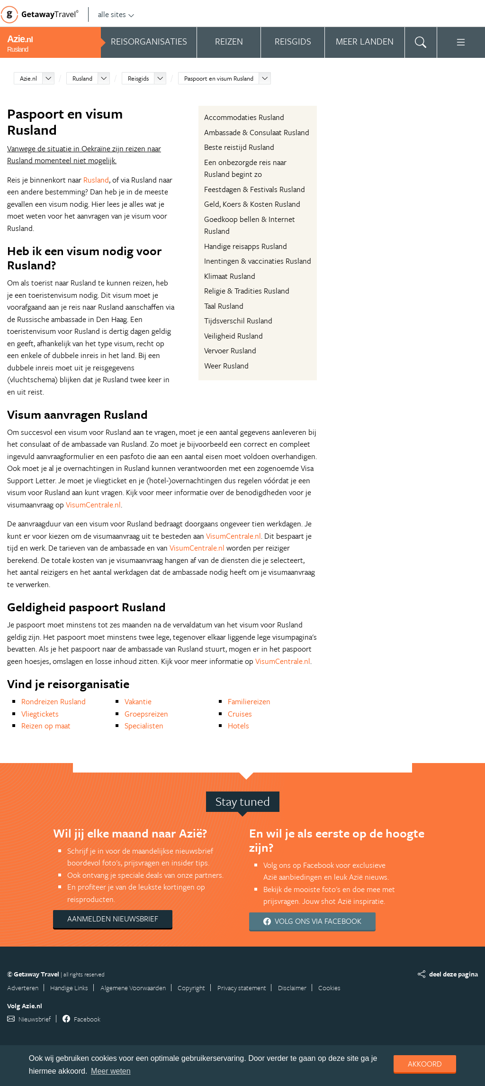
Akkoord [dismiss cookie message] (425, 1063)
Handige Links (69, 988)
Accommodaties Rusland (244, 117)
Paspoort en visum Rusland (218, 78)
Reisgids (138, 78)
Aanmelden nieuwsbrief (112, 918)
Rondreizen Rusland (53, 701)
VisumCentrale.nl (93, 504)
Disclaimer (292, 988)
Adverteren (22, 988)
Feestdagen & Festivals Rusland (254, 189)
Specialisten (144, 725)
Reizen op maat (46, 725)
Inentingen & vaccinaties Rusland (257, 261)
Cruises (240, 713)
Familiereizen (249, 701)
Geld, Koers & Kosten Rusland (252, 204)
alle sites (116, 14)
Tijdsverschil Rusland (238, 320)
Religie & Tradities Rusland (246, 290)
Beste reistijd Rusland (239, 147)
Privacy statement (241, 988)
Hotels (238, 725)
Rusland (82, 78)
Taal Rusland (223, 306)
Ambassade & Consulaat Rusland (256, 132)
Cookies (329, 988)
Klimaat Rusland (229, 276)
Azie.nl (28, 78)
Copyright (191, 988)
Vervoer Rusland (230, 350)
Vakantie (138, 701)
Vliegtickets (40, 713)
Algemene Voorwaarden (133, 988)
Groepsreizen (146, 713)
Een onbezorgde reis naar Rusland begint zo (245, 168)
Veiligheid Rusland (233, 335)
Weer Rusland (226, 365)
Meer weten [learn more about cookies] (111, 1071)
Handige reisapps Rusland (245, 246)
